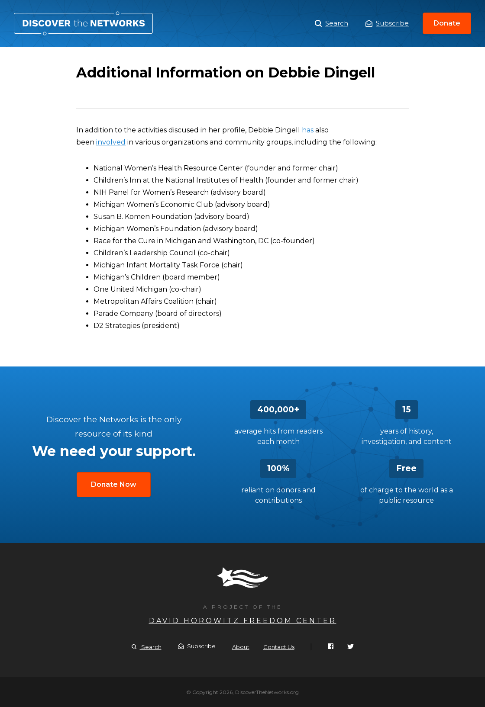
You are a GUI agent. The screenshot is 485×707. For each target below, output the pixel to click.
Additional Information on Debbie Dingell (83, 23)
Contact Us (278, 646)
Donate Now (113, 484)
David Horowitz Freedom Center (242, 621)
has (308, 130)
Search (331, 23)
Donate (446, 23)
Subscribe (387, 23)
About (240, 646)
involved (111, 142)
